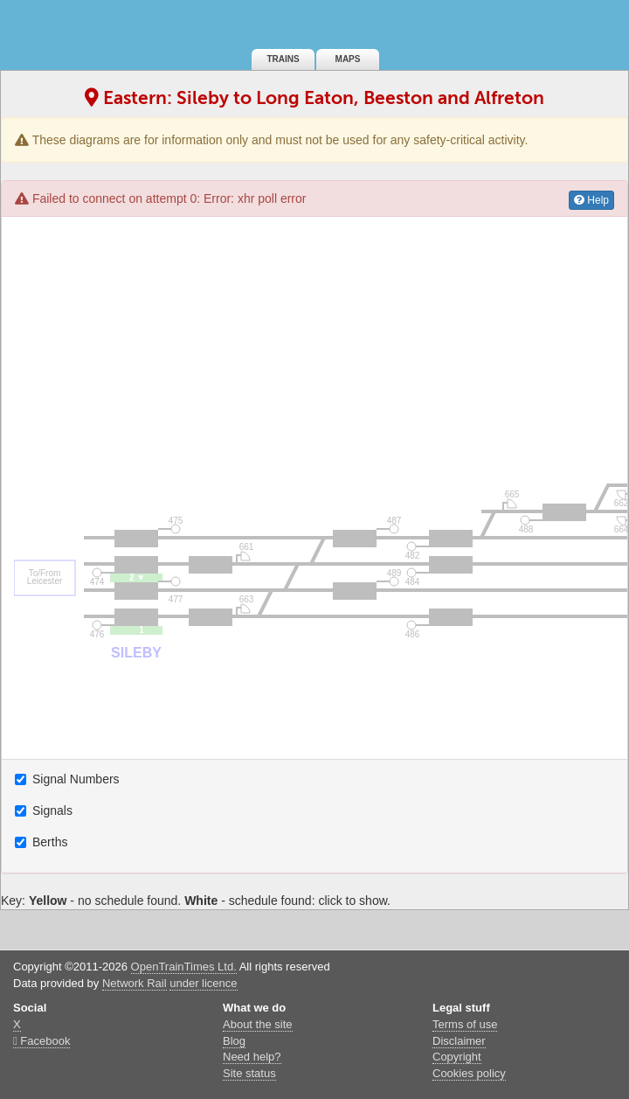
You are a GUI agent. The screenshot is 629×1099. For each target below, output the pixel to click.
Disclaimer (459, 1040)
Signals (45, 810)
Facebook (41, 1040)
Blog (234, 1040)
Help (591, 200)
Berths (43, 842)
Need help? (252, 1056)
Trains (282, 59)
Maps (348, 59)
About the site (258, 1024)
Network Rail (134, 983)
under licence (203, 983)
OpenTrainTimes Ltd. (184, 966)
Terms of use (464, 1024)
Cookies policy (469, 1073)
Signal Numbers (69, 779)
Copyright (456, 1056)
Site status (249, 1073)
